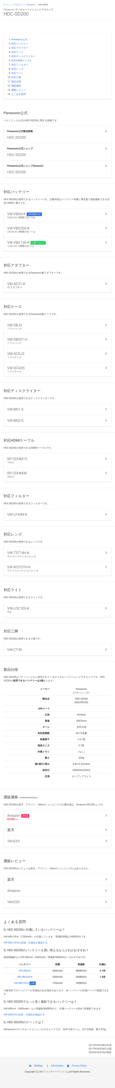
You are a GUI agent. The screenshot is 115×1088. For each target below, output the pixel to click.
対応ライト (17, 73)
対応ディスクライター (23, 56)
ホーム (6, 5)
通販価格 (16, 85)
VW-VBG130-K (21, 983)
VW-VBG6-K (25, 970)
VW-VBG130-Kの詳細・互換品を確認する (25, 942)
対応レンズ (17, 68)
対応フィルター (19, 64)
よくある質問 (18, 94)
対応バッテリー (19, 43)
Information (54, 1065)
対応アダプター (19, 47)
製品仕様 (16, 81)
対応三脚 (16, 77)
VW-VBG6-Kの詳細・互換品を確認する (24, 1014)
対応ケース (17, 52)
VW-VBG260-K (24, 976)
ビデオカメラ (17, 5)
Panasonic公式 (19, 39)
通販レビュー (18, 90)
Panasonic (31, 5)
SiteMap (35, 1065)
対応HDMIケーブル (21, 60)
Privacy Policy (76, 1065)
